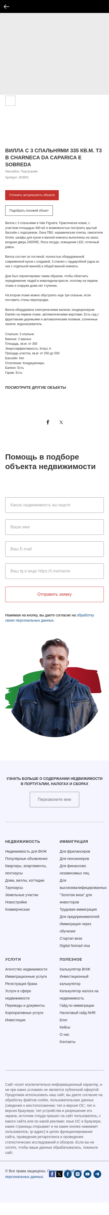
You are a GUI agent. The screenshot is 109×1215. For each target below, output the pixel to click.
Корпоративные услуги (24, 1013)
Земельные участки (21, 895)
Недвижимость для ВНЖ (26, 851)
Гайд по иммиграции (77, 1005)
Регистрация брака (21, 984)
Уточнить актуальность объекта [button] (32, 195)
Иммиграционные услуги (26, 976)
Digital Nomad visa (75, 946)
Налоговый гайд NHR (78, 1013)
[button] (54, 799)
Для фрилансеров (75, 851)
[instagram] (33, 1186)
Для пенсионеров (74, 859)
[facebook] (23, 1186)
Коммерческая (17, 909)
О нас (64, 1034)
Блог (64, 1020)
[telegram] (53, 1186)
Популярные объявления (26, 859)
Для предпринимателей (79, 917)
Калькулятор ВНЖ (75, 969)
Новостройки (16, 902)
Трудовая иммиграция (78, 909)
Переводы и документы (25, 1005)
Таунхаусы (14, 888)
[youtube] (43, 1186)
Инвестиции (15, 1020)
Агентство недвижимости (26, 969)
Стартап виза (71, 938)
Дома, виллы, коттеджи (24, 880)
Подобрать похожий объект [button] (29, 210)
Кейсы (65, 1027)
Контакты (67, 1042)
